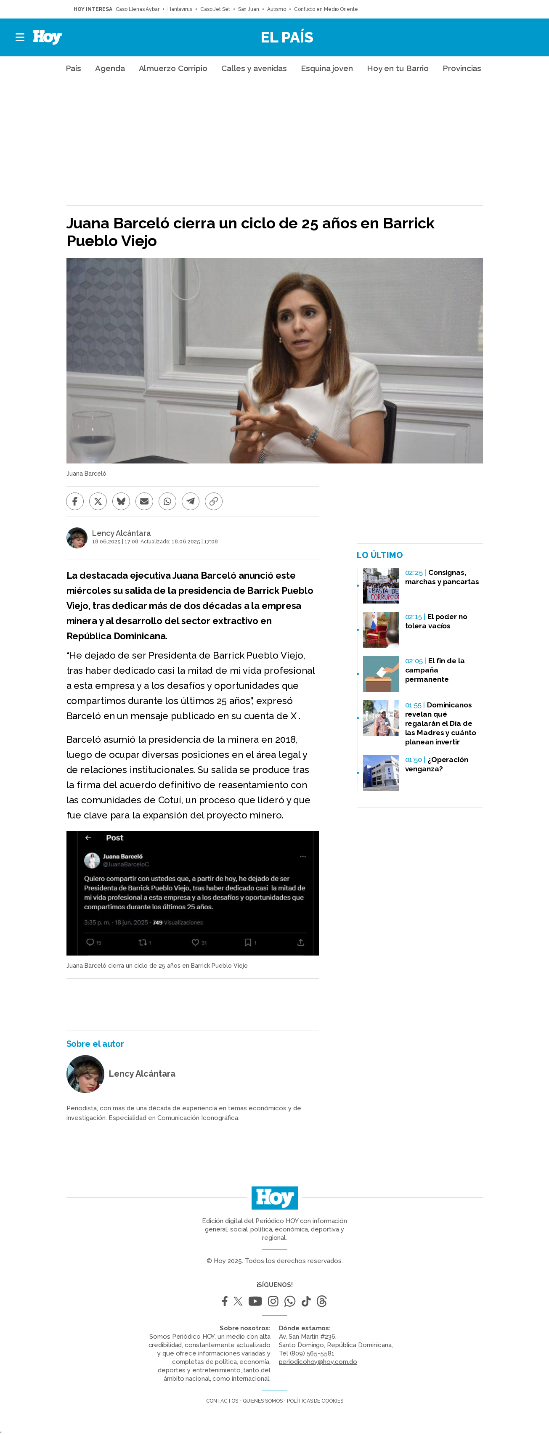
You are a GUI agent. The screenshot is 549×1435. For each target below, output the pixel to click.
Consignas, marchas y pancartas (442, 577)
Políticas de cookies (315, 1401)
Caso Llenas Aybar (137, 9)
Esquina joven (327, 68)
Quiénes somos (263, 1401)
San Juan (248, 9)
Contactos (222, 1401)
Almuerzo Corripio (173, 68)
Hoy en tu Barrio (398, 68)
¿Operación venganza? (436, 764)
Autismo (276, 9)
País (74, 68)
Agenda (110, 68)
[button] (20, 37)
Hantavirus (179, 9)
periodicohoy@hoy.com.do (318, 1362)
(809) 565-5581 (312, 1353)
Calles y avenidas (254, 68)
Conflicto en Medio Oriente (326, 9)
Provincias (462, 68)
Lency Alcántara (121, 533)
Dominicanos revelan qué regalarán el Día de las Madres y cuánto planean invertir (440, 723)
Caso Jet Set (215, 9)
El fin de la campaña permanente (435, 670)
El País (287, 37)
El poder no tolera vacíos (436, 621)
